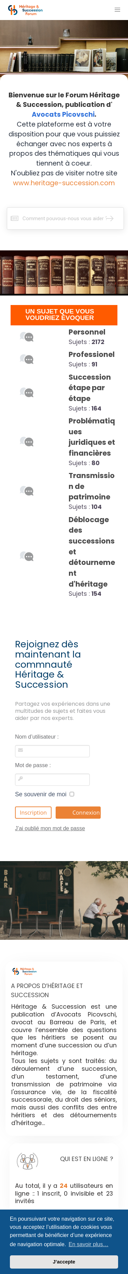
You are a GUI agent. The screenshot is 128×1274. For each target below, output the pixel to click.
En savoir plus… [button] (89, 1244)
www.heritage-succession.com (64, 183)
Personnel (87, 332)
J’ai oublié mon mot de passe (50, 828)
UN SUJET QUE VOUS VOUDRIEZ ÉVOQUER (59, 314)
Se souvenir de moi (44, 794)
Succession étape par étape (90, 387)
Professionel (92, 354)
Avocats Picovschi (63, 114)
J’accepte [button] (64, 1262)
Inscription (33, 812)
